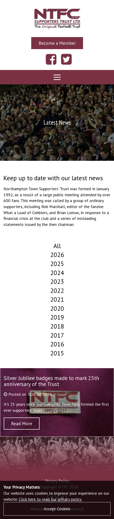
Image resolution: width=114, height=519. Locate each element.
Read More (21, 423)
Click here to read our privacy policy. (50, 499)
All (57, 246)
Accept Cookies (57, 508)
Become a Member (57, 43)
